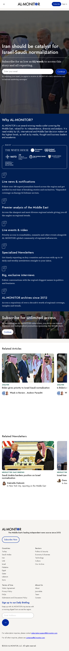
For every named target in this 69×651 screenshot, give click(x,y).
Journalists (38, 591)
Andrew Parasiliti (34, 392)
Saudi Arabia (6, 554)
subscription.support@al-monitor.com (44, 633)
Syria (4, 580)
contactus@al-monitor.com (35, 637)
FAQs (4, 594)
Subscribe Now (10, 539)
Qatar (4, 573)
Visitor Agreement (8, 588)
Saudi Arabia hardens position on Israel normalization (21, 477)
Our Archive (39, 564)
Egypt (4, 570)
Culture (37, 561)
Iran (3, 558)
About (37, 588)
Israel (4, 564)
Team (37, 594)
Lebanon (5, 576)
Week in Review (18, 392)
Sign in (64, 4)
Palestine (5, 567)
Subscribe (56, 4)
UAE (3, 561)
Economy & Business (42, 554)
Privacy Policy (7, 591)
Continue (7, 332)
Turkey (4, 551)
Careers (38, 597)
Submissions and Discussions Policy (14, 597)
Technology (39, 558)
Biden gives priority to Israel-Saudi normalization (26, 387)
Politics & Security (41, 551)
